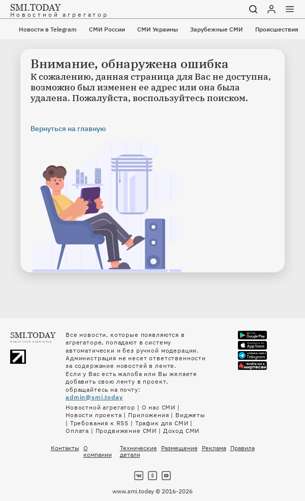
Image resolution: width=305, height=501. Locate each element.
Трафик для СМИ (162, 423)
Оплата (77, 430)
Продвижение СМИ (126, 430)
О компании (97, 451)
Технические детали (138, 451)
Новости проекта (94, 415)
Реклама (214, 448)
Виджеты (190, 415)
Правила (242, 448)
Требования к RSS (99, 423)
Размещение (179, 448)
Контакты (65, 448)
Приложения (148, 415)
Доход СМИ (181, 430)
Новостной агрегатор (100, 407)
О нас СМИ (159, 407)
